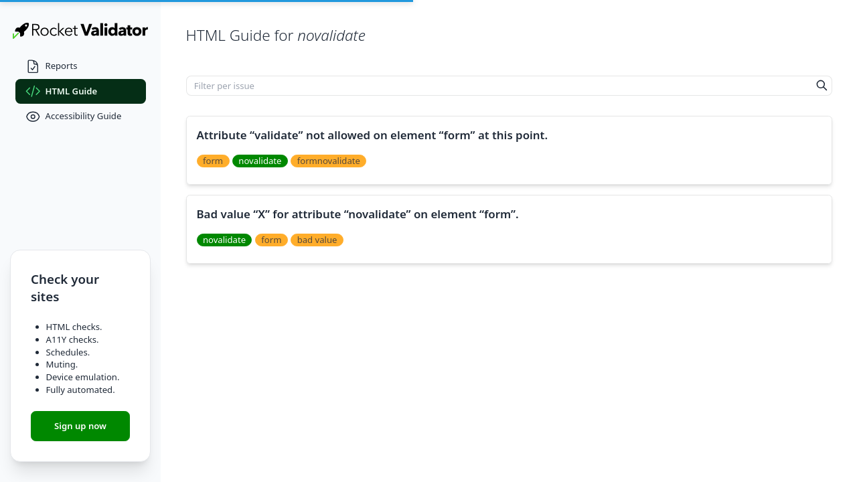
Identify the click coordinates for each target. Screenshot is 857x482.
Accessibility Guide (73, 117)
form (213, 161)
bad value (317, 240)
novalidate (259, 161)
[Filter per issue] (499, 86)
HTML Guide (61, 91)
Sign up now (80, 426)
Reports (51, 66)
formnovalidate (328, 161)
